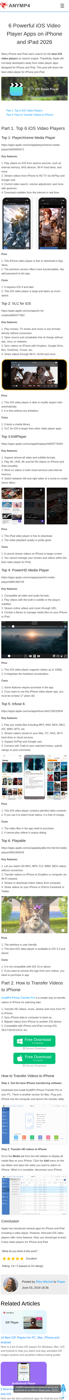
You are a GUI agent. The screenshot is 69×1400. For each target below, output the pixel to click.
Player (61, 1281)
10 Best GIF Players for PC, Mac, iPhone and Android (30, 1340)
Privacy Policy (45, 1390)
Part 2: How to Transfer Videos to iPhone (29, 114)
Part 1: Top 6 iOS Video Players (24, 110)
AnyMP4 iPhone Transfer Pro (18, 997)
